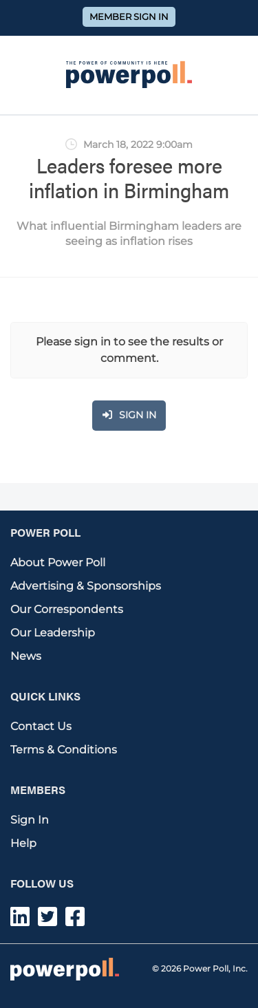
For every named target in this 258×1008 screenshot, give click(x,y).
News (25, 656)
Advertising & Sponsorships (85, 585)
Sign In (29, 819)
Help (23, 843)
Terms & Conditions (63, 749)
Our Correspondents (66, 609)
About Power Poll (57, 562)
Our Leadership (52, 632)
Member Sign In (129, 17)
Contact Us (41, 726)
